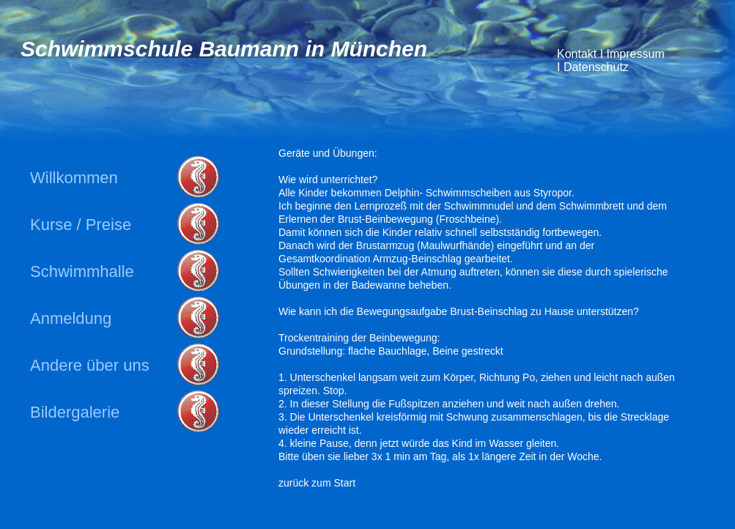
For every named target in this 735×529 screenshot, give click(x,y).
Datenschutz (594, 67)
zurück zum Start (316, 483)
